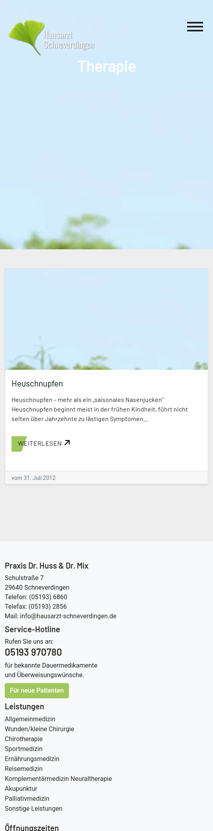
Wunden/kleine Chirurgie (39, 729)
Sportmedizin (24, 749)
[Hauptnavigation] (195, 28)
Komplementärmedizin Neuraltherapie (58, 778)
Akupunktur (21, 788)
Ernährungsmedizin (32, 759)
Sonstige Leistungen (34, 808)
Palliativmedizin (27, 798)
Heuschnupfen (37, 383)
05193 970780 (33, 652)
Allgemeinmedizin (30, 719)
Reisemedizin (24, 769)
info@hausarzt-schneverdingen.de (68, 616)
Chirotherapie (24, 739)
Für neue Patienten (37, 690)
